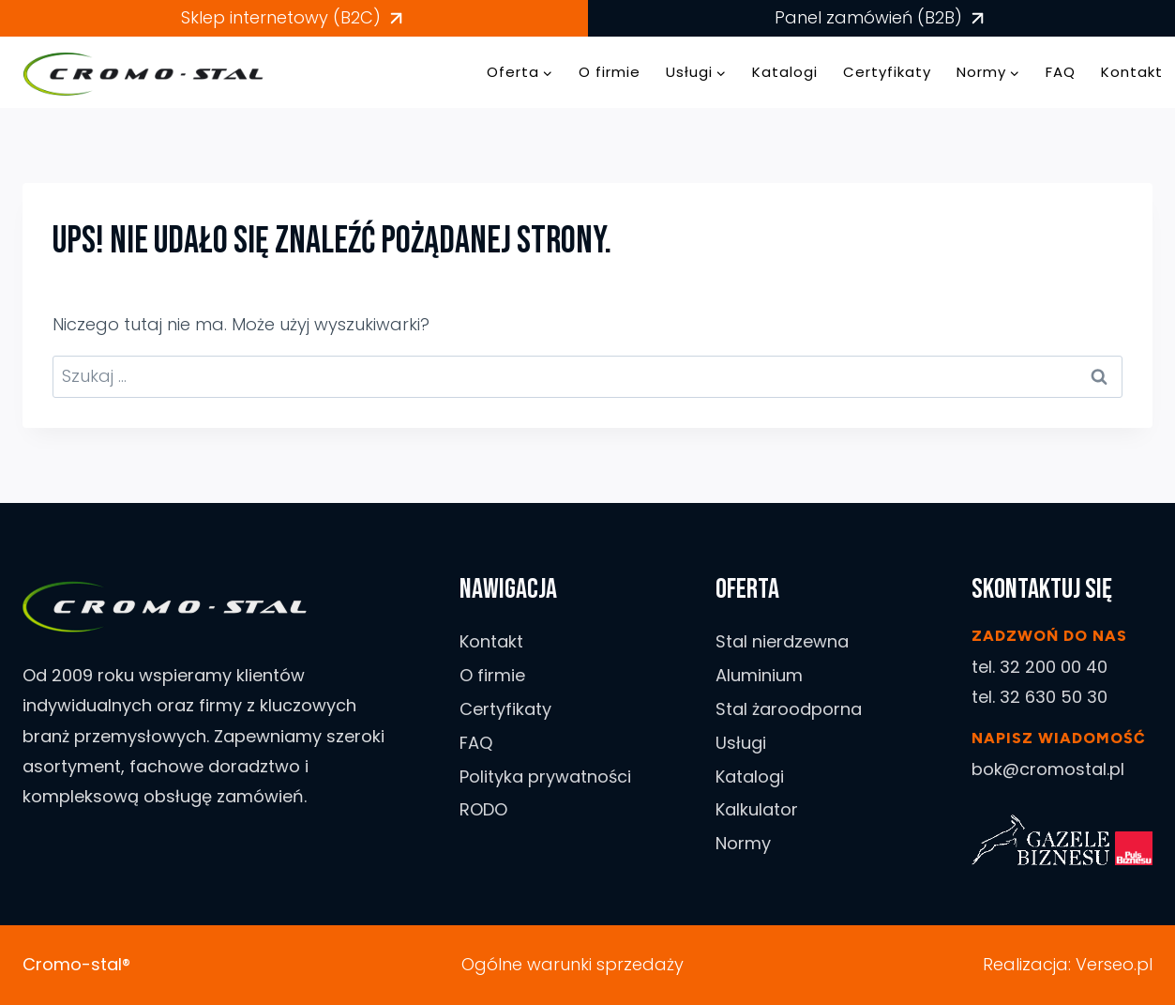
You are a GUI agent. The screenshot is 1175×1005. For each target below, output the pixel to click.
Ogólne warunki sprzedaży (572, 964)
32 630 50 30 (1053, 696)
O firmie (609, 72)
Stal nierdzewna (782, 641)
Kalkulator (757, 809)
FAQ (1061, 72)
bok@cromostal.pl (1048, 769)
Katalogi (785, 72)
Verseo (1105, 964)
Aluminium (759, 675)
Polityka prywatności (545, 776)
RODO (483, 809)
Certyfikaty (887, 72)
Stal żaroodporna (789, 709)
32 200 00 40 (1053, 666)
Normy (743, 843)
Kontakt (1132, 72)
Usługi (741, 742)
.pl (1143, 964)
